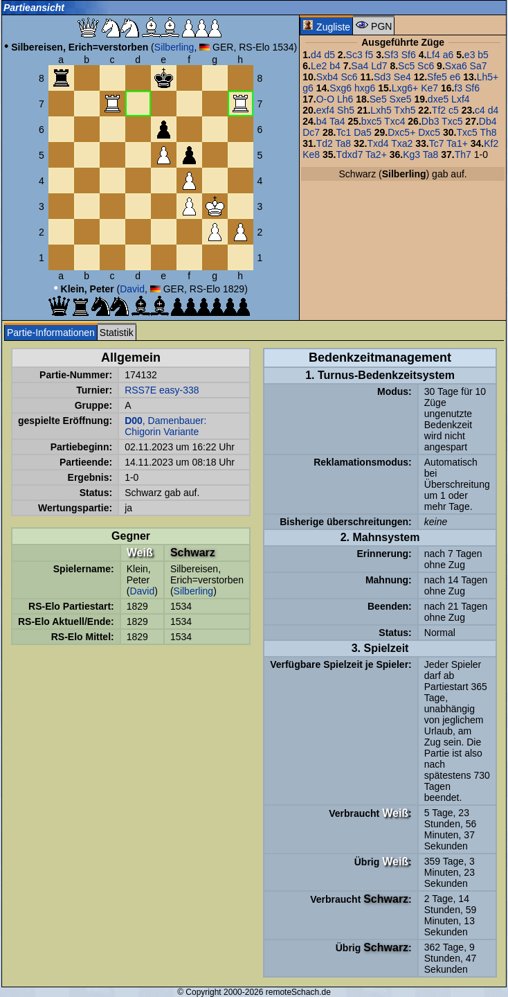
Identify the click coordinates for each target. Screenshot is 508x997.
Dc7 (311, 132)
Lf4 (432, 54)
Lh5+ (488, 76)
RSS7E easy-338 (162, 390)
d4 (316, 54)
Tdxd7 (349, 154)
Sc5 (406, 65)
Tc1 (344, 132)
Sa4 (359, 65)
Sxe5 (401, 99)
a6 (448, 54)
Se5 (378, 99)
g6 (308, 88)
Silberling (174, 47)
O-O (325, 99)
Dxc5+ (401, 132)
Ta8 (343, 143)
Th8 (488, 132)
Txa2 (401, 143)
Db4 (488, 121)
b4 (335, 65)
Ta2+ (376, 154)
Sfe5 (437, 76)
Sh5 (345, 110)
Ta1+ (457, 143)
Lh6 (345, 99)
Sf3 (391, 54)
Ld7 (379, 65)
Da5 (363, 132)
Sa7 (478, 65)
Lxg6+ (405, 88)
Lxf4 (460, 99)
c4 (480, 110)
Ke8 (311, 154)
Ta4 (337, 121)
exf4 (325, 110)
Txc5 (452, 121)
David (132, 288)
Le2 (319, 65)
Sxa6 (456, 65)
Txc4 (394, 121)
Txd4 (377, 143)
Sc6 (425, 65)
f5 (369, 54)
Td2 (324, 143)
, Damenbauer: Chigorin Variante (165, 426)
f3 (458, 88)
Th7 (463, 154)
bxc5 (371, 121)
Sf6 (408, 54)
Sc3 (354, 54)
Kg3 (411, 154)
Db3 (430, 121)
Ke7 (429, 88)
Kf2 (491, 143)
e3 (469, 54)
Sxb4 (327, 76)
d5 (329, 54)
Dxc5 (429, 132)
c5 (453, 110)
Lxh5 (380, 110)
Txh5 (404, 110)
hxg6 (364, 88)
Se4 (402, 76)
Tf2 (439, 110)
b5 (483, 54)
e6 (455, 76)
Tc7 (436, 143)
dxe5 (438, 99)
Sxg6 (340, 88)
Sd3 (382, 76)
